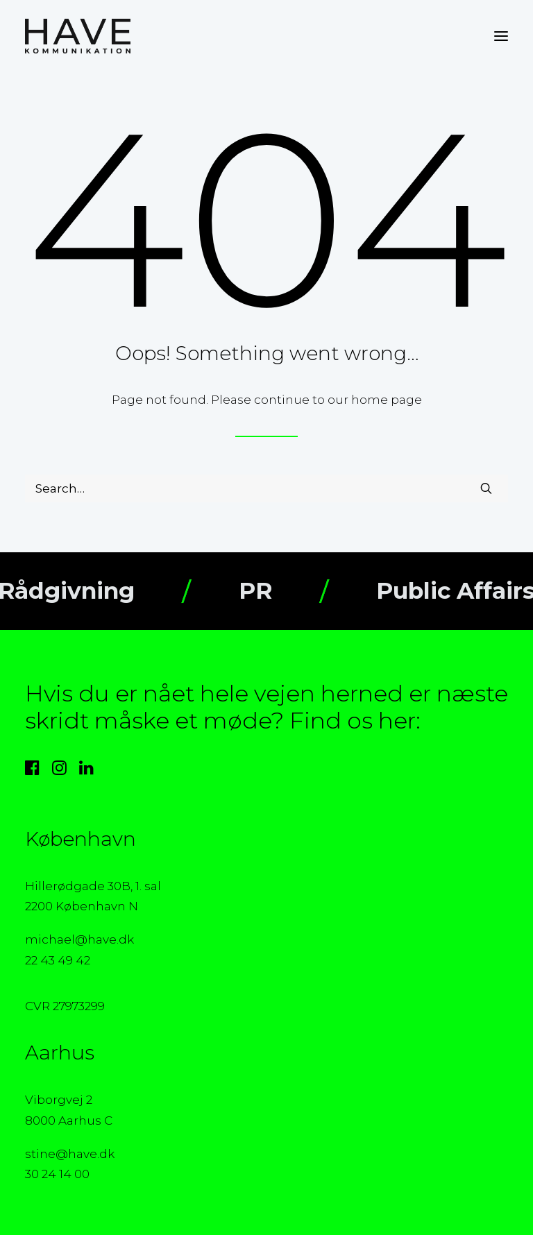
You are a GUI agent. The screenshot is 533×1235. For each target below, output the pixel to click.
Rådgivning (83, 590)
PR (272, 590)
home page (386, 400)
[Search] (266, 488)
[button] (501, 36)
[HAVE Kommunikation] (77, 36)
